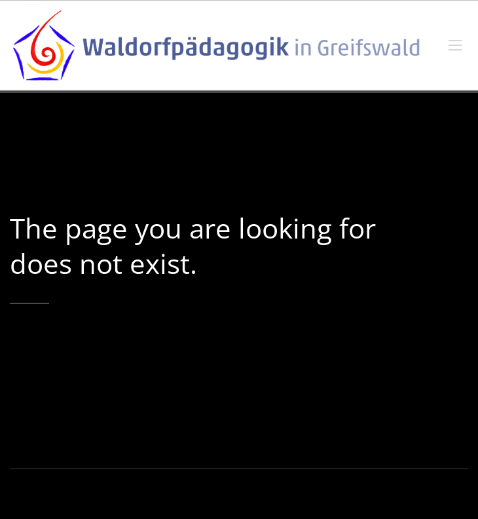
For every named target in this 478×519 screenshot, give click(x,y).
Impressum (299, 493)
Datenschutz (354, 493)
